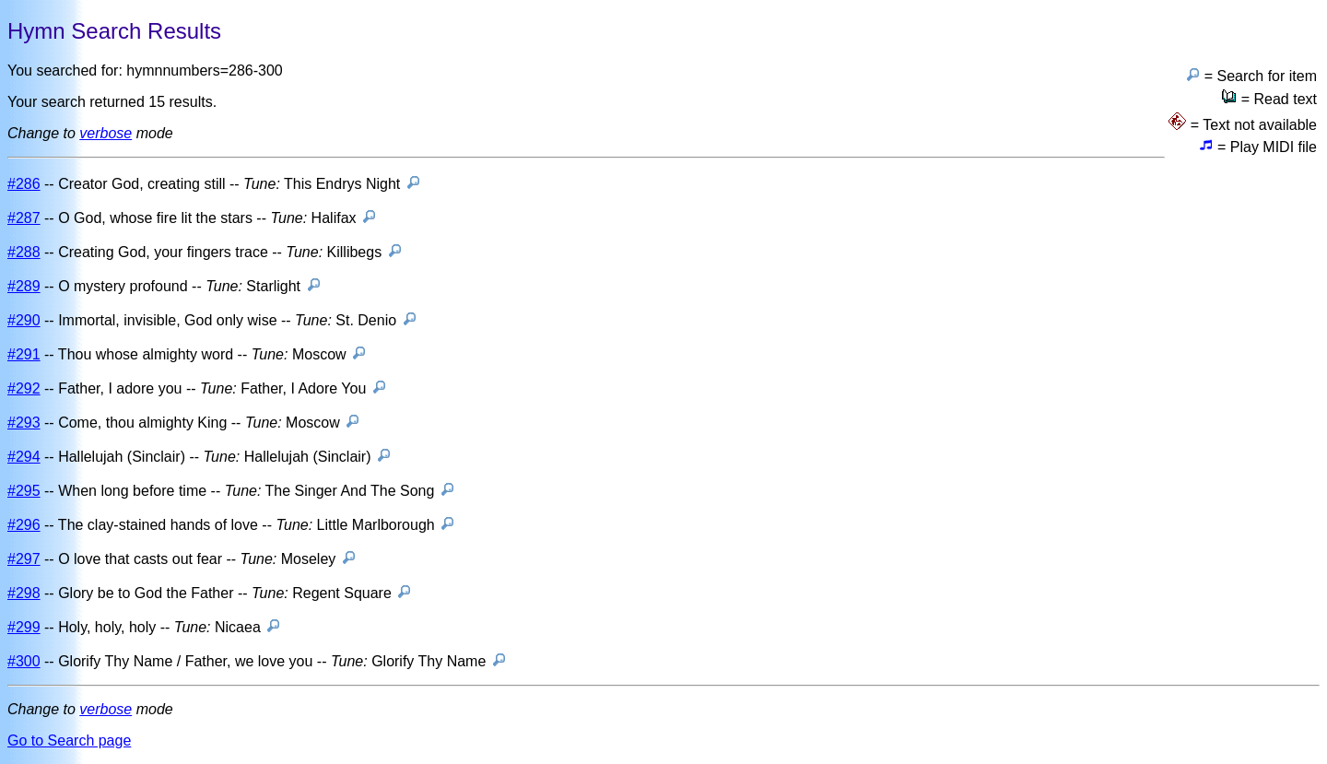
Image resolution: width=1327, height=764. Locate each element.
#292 (24, 388)
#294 (24, 456)
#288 (24, 252)
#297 (24, 559)
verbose (105, 133)
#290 (24, 320)
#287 (24, 218)
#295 (24, 491)
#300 (24, 661)
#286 (24, 184)
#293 (24, 422)
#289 (24, 286)
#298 (24, 593)
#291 (24, 354)
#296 (24, 525)
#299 (24, 627)
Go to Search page (69, 740)
